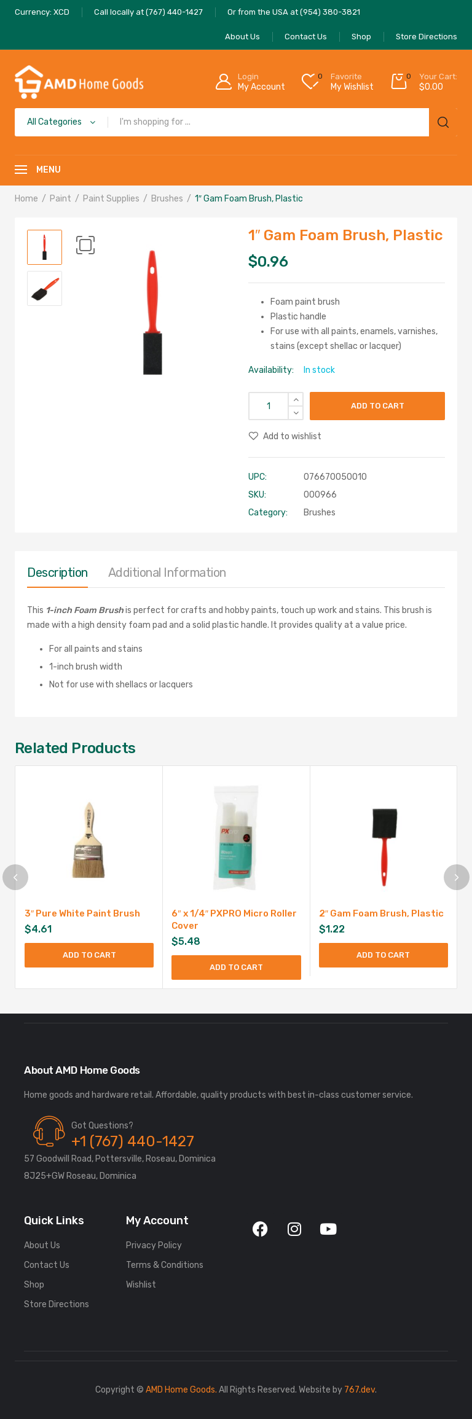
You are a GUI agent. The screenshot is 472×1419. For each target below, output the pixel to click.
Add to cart (377, 405)
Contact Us (46, 1265)
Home (26, 199)
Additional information (167, 572)
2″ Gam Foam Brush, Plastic (381, 913)
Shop (34, 1285)
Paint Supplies (111, 199)
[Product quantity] (276, 406)
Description (57, 572)
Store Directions (56, 1304)
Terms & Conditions (164, 1265)
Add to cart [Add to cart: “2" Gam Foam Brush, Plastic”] (383, 955)
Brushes (167, 199)
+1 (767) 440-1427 (132, 1141)
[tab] (57, 575)
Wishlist (141, 1285)
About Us (42, 1245)
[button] (85, 245)
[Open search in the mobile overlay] (236, 122)
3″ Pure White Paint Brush (82, 913)
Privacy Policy (154, 1245)
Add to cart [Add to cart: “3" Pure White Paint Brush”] (89, 955)
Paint (60, 199)
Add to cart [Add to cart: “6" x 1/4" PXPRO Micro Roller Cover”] (236, 967)
